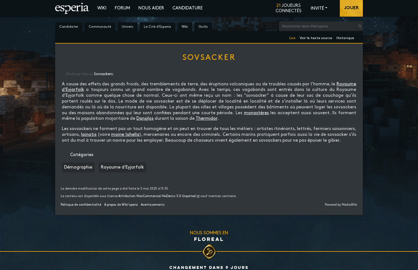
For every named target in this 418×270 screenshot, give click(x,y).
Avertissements (153, 204)
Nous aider (151, 8)
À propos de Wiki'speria (121, 204)
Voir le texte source (316, 37)
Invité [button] (317, 8)
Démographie (78, 167)
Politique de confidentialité (81, 204)
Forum (122, 8)
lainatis (88, 135)
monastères (256, 113)
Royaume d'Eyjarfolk (122, 167)
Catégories (81, 155)
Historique (345, 37)
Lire (292, 37)
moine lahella (125, 135)
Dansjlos (145, 118)
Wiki (101, 8)
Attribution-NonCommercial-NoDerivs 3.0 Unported (157, 196)
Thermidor (206, 118)
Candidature (187, 8)
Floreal (209, 239)
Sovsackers (103, 74)
